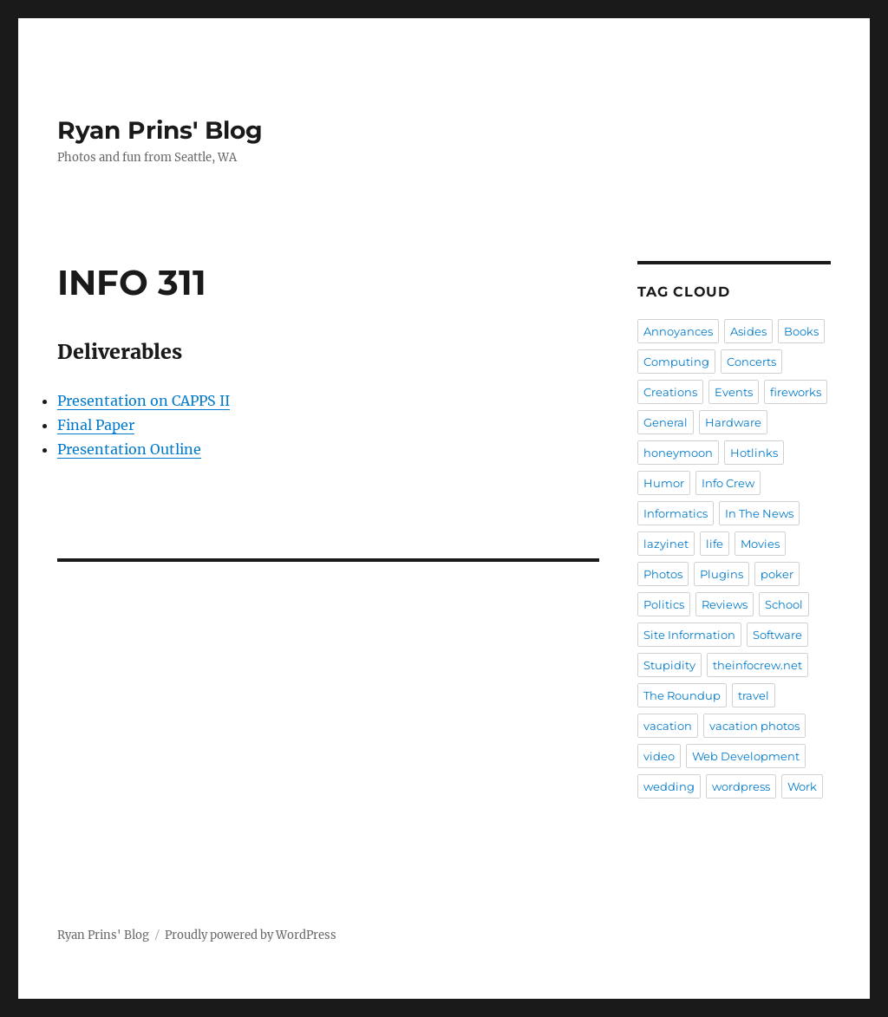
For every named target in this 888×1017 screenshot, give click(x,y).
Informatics (675, 513)
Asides (748, 331)
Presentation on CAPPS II (143, 400)
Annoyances (678, 331)
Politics (663, 604)
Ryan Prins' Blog (160, 130)
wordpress (741, 786)
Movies (760, 544)
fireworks (795, 392)
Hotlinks (754, 453)
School (784, 604)
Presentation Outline (129, 449)
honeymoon (678, 453)
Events (734, 392)
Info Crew (728, 483)
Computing (676, 361)
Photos (662, 574)
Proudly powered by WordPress (250, 935)
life (714, 544)
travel (753, 695)
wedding (669, 786)
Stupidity (669, 665)
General (665, 422)
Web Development (746, 756)
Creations (670, 392)
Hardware (733, 422)
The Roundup (682, 695)
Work (802, 786)
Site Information (689, 635)
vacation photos (754, 726)
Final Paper (95, 425)
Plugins (721, 574)
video (659, 756)
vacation (667, 726)
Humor (663, 483)
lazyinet (666, 544)
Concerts (751, 361)
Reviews (725, 604)
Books (801, 331)
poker (777, 574)
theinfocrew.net (757, 665)
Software (777, 635)
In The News (759, 513)
